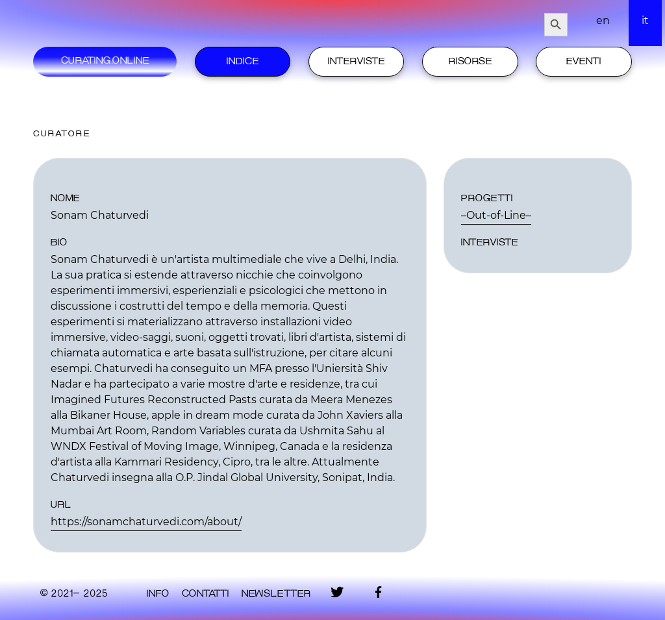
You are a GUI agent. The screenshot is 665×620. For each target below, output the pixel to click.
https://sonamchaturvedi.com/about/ (146, 521)
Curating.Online (105, 61)
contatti (205, 594)
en (603, 20)
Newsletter (276, 594)
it (645, 20)
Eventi (583, 61)
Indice (242, 61)
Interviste (356, 61)
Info (158, 594)
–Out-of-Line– (496, 215)
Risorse (470, 61)
